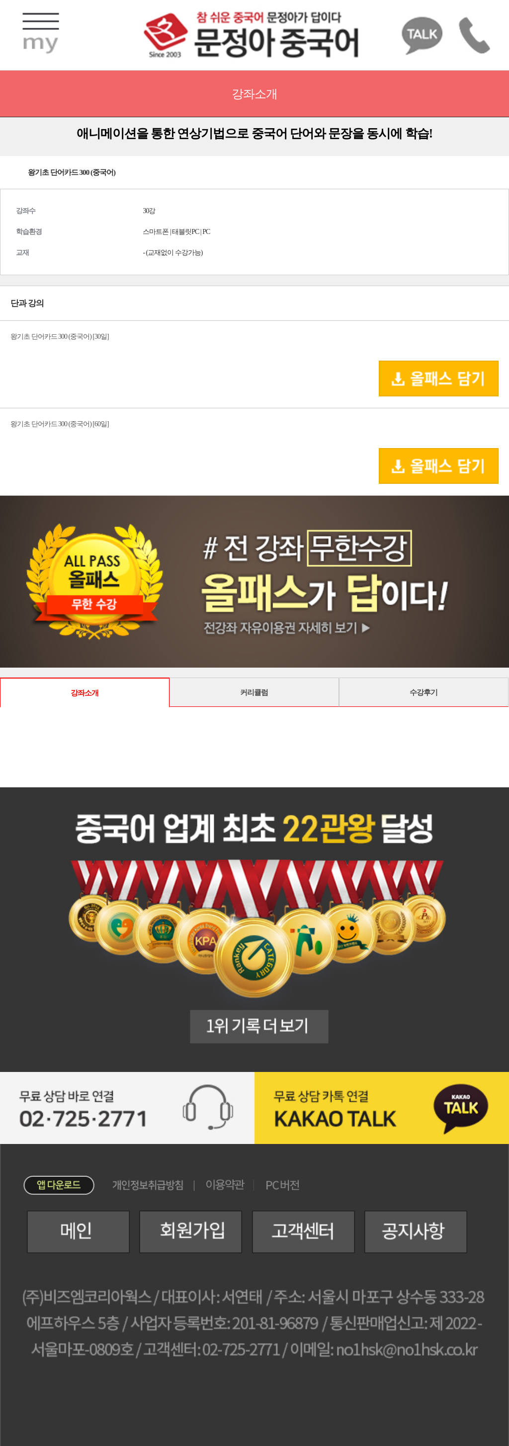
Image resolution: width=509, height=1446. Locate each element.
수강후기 (423, 692)
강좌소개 (84, 692)
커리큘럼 (254, 692)
